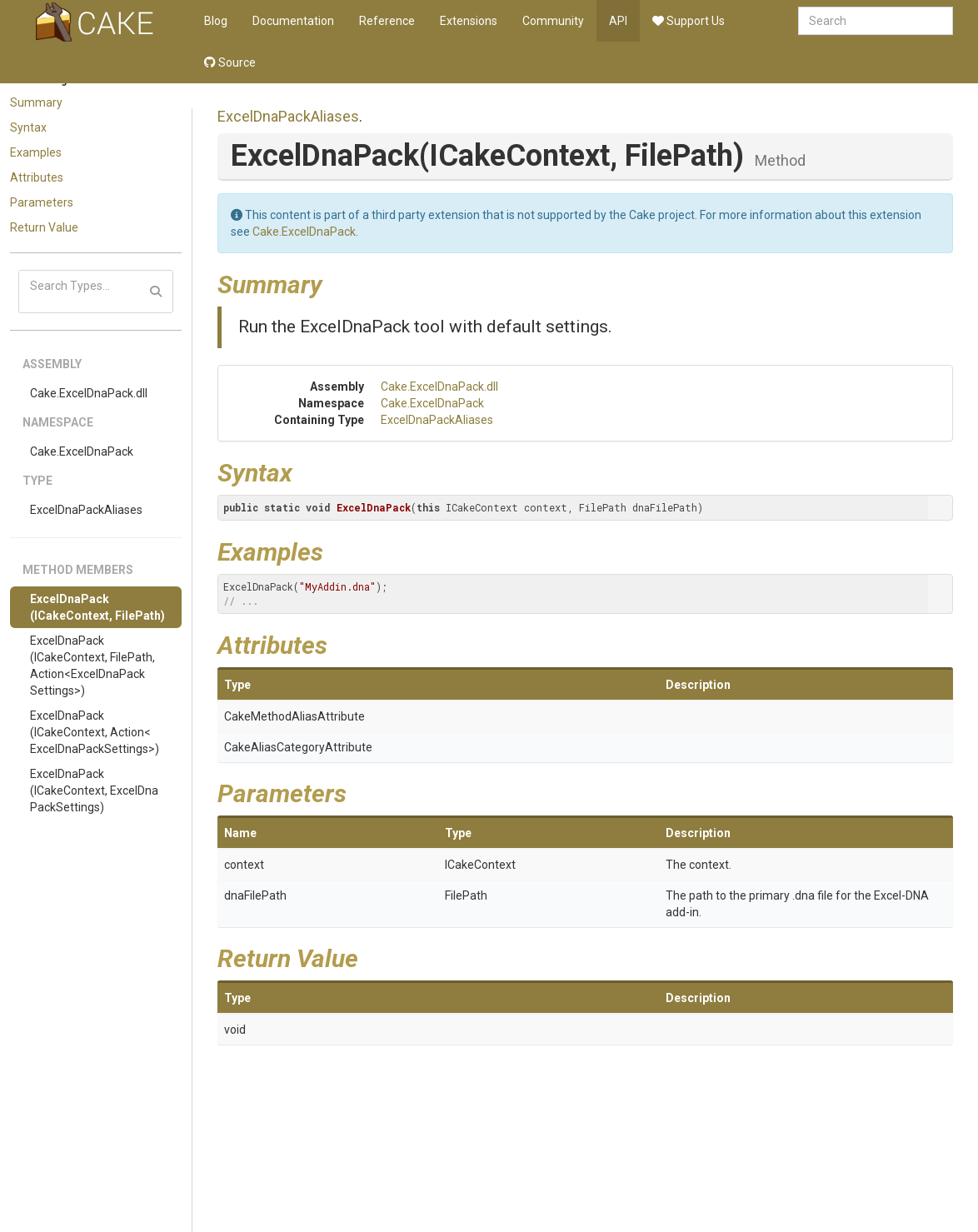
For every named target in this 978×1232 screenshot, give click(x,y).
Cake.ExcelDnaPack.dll (88, 393)
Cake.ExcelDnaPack (81, 451)
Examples (36, 152)
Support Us (688, 20)
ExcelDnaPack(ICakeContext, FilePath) (97, 607)
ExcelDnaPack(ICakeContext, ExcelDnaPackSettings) (94, 790)
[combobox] (875, 21)
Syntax (28, 127)
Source (230, 62)
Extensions (468, 20)
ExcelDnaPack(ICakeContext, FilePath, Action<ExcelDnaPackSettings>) (92, 665)
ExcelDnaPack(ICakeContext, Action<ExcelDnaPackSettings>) (94, 732)
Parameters (41, 202)
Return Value (44, 227)
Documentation (293, 20)
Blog (215, 20)
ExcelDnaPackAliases (86, 509)
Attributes (36, 177)
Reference (387, 20)
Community (553, 20)
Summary (36, 102)
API (618, 20)
